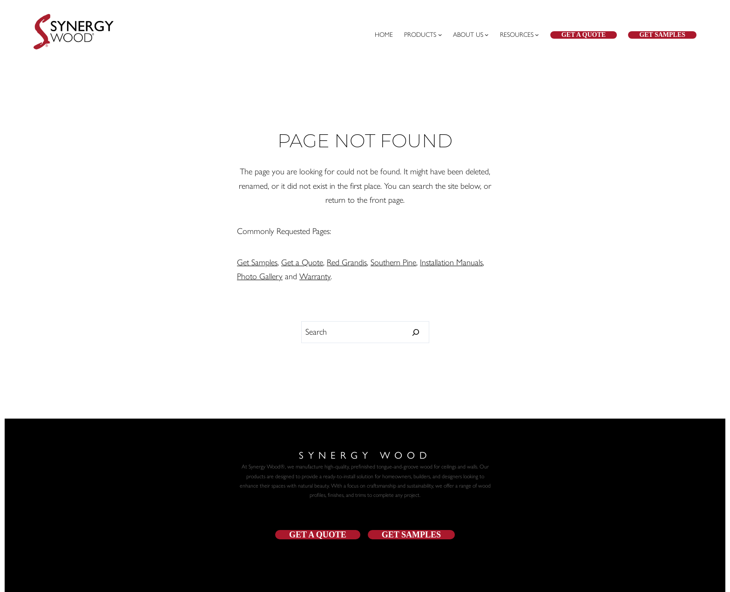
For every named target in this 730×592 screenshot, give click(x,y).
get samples (411, 534)
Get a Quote (583, 34)
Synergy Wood (365, 454)
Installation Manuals (451, 262)
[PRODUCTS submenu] (423, 35)
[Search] (416, 332)
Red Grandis (347, 262)
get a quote (317, 534)
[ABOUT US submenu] (471, 35)
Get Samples (662, 34)
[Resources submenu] (519, 35)
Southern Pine (393, 262)
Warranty (315, 276)
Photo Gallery (260, 276)
